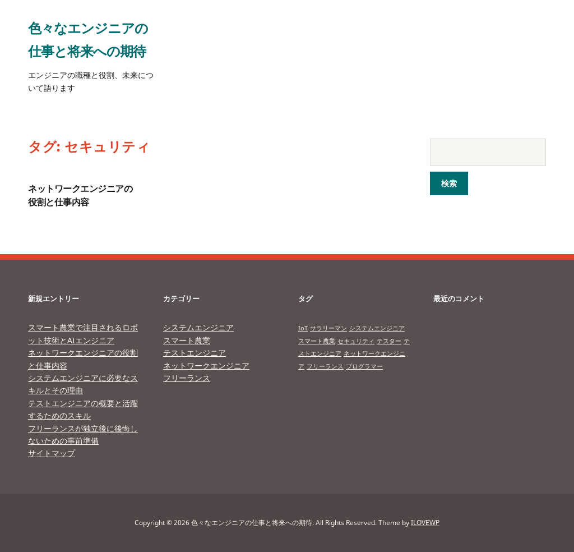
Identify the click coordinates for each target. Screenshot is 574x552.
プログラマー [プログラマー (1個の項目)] (364, 366)
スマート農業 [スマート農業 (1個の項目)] (316, 341)
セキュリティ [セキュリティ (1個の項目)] (355, 341)
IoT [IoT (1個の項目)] (303, 328)
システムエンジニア (198, 327)
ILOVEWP (425, 522)
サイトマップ (51, 453)
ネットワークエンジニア (206, 365)
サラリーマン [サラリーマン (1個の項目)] (328, 328)
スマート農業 (186, 340)
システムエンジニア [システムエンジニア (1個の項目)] (377, 328)
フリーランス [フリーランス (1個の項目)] (325, 366)
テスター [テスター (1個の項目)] (389, 341)
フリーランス (186, 377)
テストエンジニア (194, 352)
